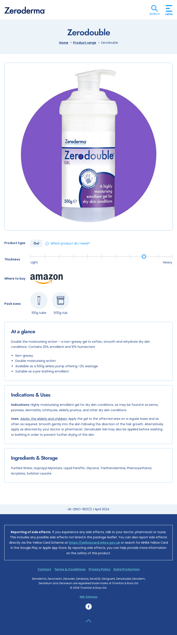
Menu (169, 12)
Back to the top (88, 621)
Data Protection (126, 569)
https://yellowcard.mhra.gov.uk (94, 542)
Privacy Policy (99, 569)
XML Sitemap (88, 597)
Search (154, 8)
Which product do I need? (70, 243)
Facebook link (88, 606)
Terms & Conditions (70, 569)
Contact (44, 569)
